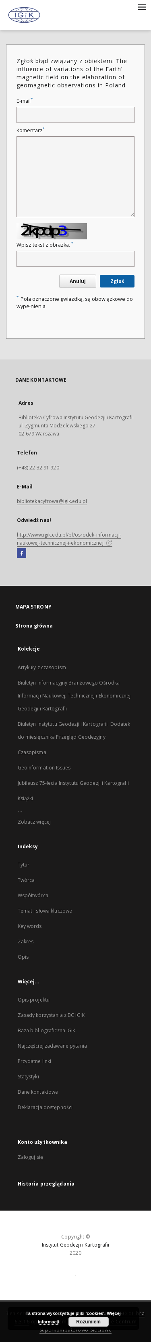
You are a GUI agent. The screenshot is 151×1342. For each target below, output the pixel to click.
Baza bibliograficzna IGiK (47, 1030)
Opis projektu (34, 999)
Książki (25, 798)
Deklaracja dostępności (45, 1107)
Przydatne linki (35, 1061)
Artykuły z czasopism (42, 667)
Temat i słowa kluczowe (45, 910)
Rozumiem (88, 1322)
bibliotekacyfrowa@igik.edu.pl (52, 501)
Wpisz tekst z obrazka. (45, 244)
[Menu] (141, 6)
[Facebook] (21, 553)
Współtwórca (33, 895)
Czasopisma (32, 752)
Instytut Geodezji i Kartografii (76, 1244)
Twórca (26, 880)
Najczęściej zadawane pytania (52, 1045)
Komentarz (31, 130)
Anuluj (78, 281)
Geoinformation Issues (44, 767)
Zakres (26, 941)
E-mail (25, 100)
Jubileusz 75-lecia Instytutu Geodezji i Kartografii (73, 783)
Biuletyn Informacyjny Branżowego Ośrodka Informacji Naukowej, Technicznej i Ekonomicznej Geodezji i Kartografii (74, 695)
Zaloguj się (30, 1157)
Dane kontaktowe (38, 1091)
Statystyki (28, 1076)
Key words (30, 926)
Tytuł (23, 864)
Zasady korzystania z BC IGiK (51, 1015)
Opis (23, 956)
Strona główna (34, 625)
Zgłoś (117, 281)
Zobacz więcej (34, 821)
